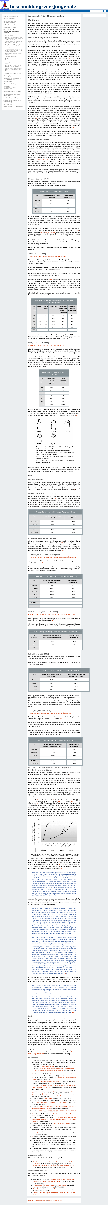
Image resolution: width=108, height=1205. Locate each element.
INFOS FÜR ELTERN (9, 27)
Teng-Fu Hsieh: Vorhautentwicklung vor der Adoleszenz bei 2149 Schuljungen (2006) (13, 45)
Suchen (45, 11)
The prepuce (48, 1098)
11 (43, 232)
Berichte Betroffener (9, 18)
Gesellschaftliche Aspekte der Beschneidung (12, 101)
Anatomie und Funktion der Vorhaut (13, 73)
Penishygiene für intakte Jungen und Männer (13, 63)
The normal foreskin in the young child (50, 1081)
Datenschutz (63, 11)
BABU (43, 159)
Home (5, 11)
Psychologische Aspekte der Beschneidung (11, 94)
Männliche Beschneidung (10, 16)
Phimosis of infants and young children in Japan (57, 1095)
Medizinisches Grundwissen (12, 30)
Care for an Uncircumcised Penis (45, 1189)
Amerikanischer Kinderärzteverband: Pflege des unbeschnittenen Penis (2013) (13, 69)
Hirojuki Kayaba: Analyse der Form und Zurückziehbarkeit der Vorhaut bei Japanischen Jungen (14, 38)
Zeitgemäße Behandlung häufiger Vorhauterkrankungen (12, 79)
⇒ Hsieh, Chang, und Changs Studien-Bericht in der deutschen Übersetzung (52, 614)
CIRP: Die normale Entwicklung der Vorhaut (13, 54)
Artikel (50, 279)
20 (61, 868)
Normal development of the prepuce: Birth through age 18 (54, 1165)
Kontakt (13, 11)
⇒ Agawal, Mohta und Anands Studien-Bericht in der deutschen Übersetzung (52, 557)
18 (51, 232)
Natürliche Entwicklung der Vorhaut (11, 32)
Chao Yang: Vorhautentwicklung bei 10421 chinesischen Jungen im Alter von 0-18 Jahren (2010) (13, 50)
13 (78, 230)
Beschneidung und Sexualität (12, 91)
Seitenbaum (34, 11)
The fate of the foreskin (47, 1066)
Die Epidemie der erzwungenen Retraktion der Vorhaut (12, 59)
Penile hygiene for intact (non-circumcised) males (49, 1185)
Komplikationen (8, 81)
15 (58, 161)
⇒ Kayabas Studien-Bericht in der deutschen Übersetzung (46, 345)
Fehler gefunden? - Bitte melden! (13, 106)
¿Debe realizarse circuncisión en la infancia (51, 1102)
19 (54, 232)
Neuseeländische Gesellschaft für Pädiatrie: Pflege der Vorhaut (13, 66)
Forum (53, 11)
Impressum (23, 11)
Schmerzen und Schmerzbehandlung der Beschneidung (10, 87)
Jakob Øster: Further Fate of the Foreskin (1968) (12, 35)
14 (62, 543)
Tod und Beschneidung (10, 84)
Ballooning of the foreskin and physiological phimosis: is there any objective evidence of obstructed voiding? (54, 1119)
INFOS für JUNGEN (9, 25)
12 (76, 230)
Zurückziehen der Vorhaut (11, 56)
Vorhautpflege (7, 76)
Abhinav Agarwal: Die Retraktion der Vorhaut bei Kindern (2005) (13, 42)
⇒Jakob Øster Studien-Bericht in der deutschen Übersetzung (47, 256)
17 (49, 232)
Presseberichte (7, 104)
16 (46, 232)
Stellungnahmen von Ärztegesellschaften (9, 21)
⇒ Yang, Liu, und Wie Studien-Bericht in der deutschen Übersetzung (49, 713)
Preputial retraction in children (61, 1123)
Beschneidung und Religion (11, 98)
